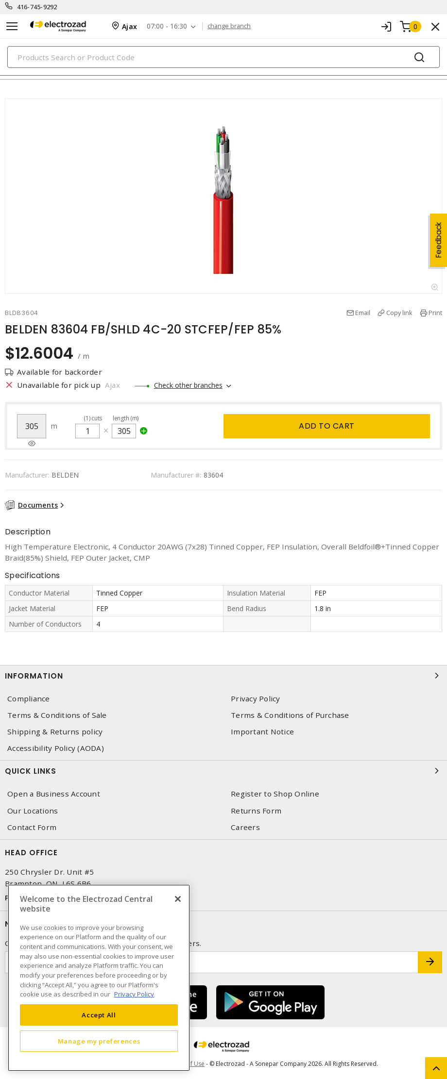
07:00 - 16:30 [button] (167, 26)
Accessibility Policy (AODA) (55, 748)
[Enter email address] (211, 962)
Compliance (28, 698)
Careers (245, 827)
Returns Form (256, 810)
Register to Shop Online (275, 793)
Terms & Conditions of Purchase (290, 715)
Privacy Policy (255, 698)
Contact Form (31, 827)
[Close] (178, 899)
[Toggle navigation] (12, 26)
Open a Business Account (53, 793)
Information (223, 675)
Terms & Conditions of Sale (57, 715)
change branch (229, 26)
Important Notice (262, 731)
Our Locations (32, 810)
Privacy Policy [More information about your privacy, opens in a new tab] (134, 994)
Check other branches (188, 385)
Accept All (99, 1015)
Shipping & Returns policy (55, 731)
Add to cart (327, 426)
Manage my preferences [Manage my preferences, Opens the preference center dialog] (99, 1041)
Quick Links (223, 770)
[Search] (223, 57)
